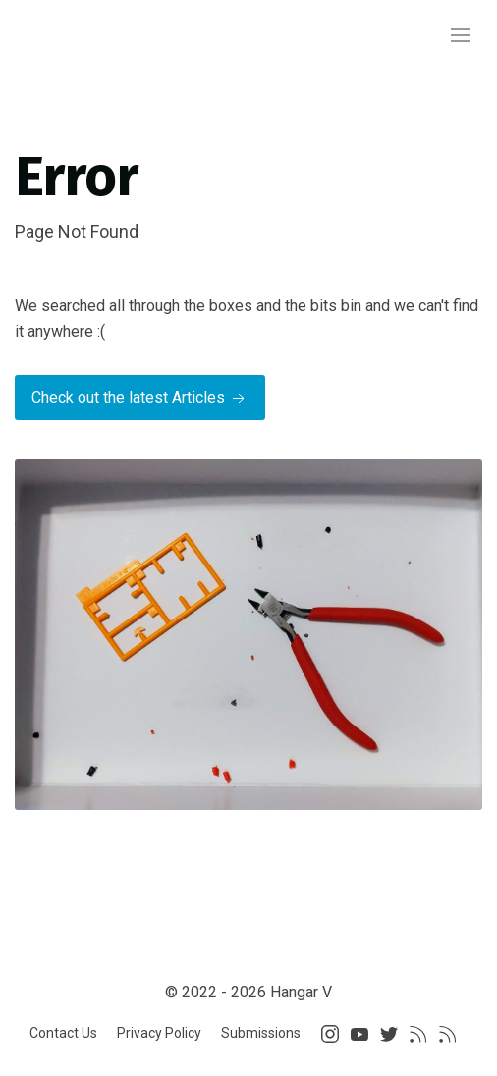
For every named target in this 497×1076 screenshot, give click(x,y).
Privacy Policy (159, 1033)
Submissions (261, 1033)
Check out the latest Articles (139, 398)
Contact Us (63, 1033)
